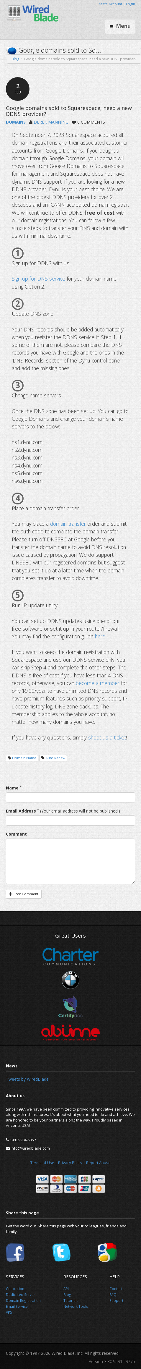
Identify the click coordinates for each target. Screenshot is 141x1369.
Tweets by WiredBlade (27, 1079)
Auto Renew (55, 757)
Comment (16, 834)
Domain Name (24, 757)
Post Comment (23, 894)
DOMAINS (16, 122)
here (100, 636)
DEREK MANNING (51, 122)
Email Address (21, 811)
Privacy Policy (70, 1162)
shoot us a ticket (107, 737)
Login (130, 4)
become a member (97, 683)
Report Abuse (98, 1162)
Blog (15, 59)
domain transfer (68, 523)
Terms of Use (42, 1162)
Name (12, 788)
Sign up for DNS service (38, 278)
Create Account (109, 4)
